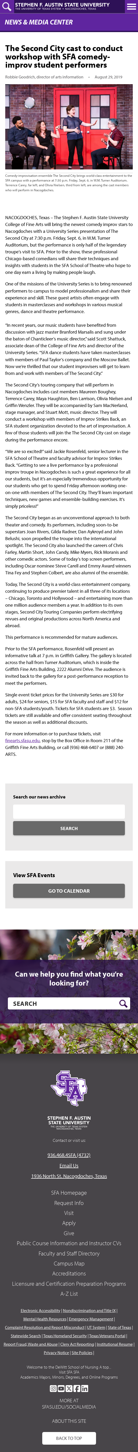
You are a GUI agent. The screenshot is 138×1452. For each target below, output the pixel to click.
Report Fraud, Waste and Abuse (31, 1344)
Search (69, 828)
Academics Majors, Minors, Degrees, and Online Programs (69, 1377)
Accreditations (69, 1273)
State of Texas (119, 1327)
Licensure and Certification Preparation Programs (69, 1283)
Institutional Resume (115, 1344)
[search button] (123, 1003)
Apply (69, 1223)
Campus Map (69, 1263)
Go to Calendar (69, 890)
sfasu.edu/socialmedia (69, 1407)
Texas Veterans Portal (107, 1335)
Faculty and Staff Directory (69, 1253)
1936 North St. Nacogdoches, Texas (69, 1176)
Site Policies (82, 1352)
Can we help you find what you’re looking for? (69, 978)
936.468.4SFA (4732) (69, 1155)
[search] (69, 1003)
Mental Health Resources (44, 1319)
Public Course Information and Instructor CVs (69, 1243)
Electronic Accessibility (40, 1310)
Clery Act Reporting (77, 1344)
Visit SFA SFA (69, 1372)
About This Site (69, 1421)
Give (69, 1233)
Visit (69, 1213)
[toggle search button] (7, 6)
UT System (96, 1327)
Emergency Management (91, 1319)
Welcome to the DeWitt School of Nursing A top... (69, 1367)
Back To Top (69, 1438)
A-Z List (69, 1293)
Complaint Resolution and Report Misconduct (44, 1327)
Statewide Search (26, 1335)
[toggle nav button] (131, 6)
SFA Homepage (69, 1192)
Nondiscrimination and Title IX (89, 1310)
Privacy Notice (56, 1352)
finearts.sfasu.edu (22, 740)
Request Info (69, 1203)
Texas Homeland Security (65, 1335)
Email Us (69, 1165)
